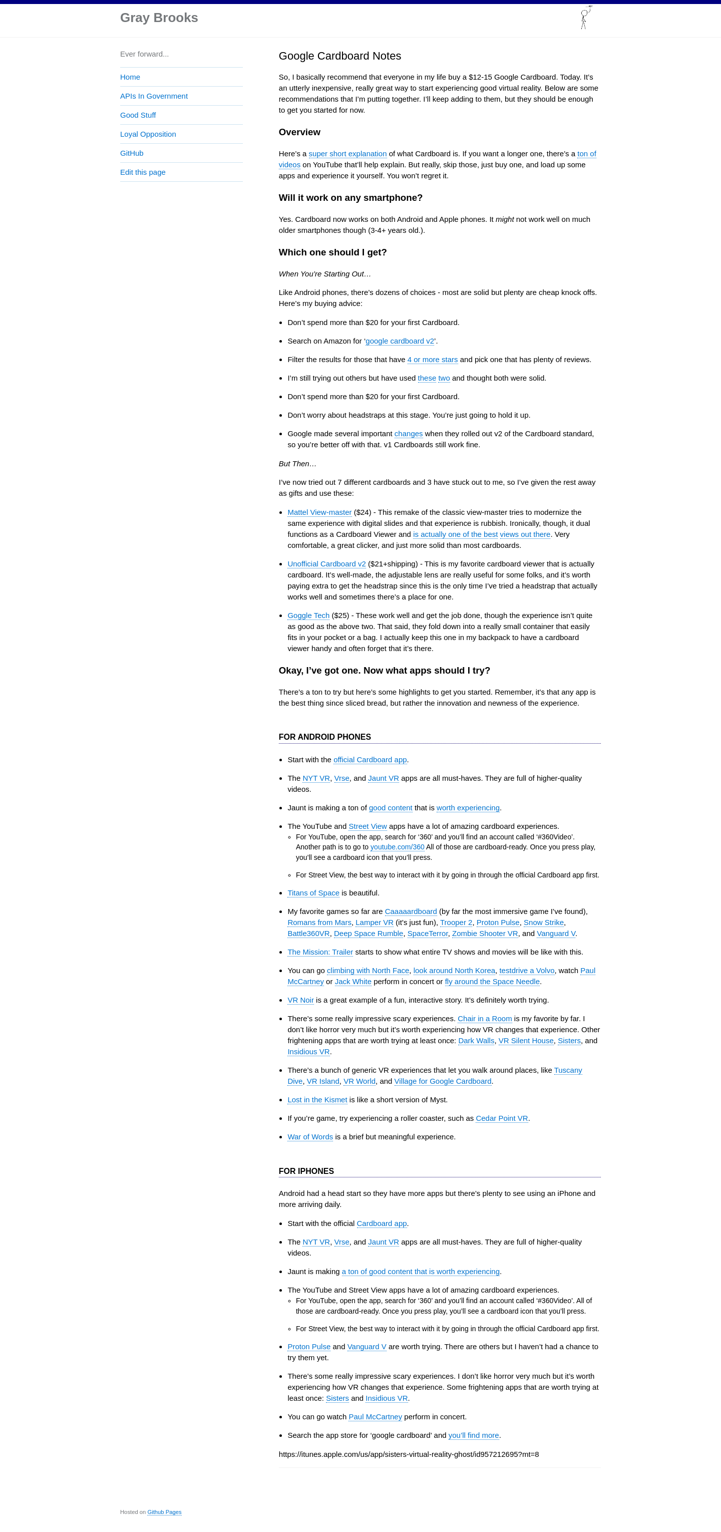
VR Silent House (526, 1040)
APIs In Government (154, 96)
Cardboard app (382, 1223)
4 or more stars (433, 359)
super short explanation (348, 153)
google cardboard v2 (400, 341)
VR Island (323, 1081)
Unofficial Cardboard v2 (326, 563)
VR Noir (300, 1000)
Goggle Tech (308, 615)
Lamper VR (374, 922)
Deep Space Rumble (368, 933)
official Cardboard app (370, 759)
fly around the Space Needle (492, 981)
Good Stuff (138, 115)
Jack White (353, 981)
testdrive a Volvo (526, 970)
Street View (367, 826)
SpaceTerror (428, 933)
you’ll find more (474, 1435)
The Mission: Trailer (320, 952)
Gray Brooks (159, 17)
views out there (525, 534)
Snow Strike (544, 922)
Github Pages (164, 1512)
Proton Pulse (498, 922)
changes (409, 433)
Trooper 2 (456, 922)
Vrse (341, 778)
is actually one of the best (455, 534)
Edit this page (143, 172)
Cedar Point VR (502, 1118)
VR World (359, 1081)
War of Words (310, 1136)
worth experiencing (468, 807)
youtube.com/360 (398, 847)
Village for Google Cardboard (443, 1081)
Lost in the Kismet (317, 1099)
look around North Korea (454, 970)
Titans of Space (313, 892)
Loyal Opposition (148, 134)
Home (130, 77)
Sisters (569, 1040)
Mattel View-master (319, 512)
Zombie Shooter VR (485, 933)
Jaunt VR (383, 778)
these (427, 378)
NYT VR (316, 778)
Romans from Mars (319, 922)
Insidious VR (308, 1051)
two (444, 378)
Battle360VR (308, 933)
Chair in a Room (485, 1018)
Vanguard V (556, 933)
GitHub (132, 153)
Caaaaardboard (411, 911)
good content (391, 807)
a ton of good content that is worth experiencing (421, 1271)
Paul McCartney (375, 1416)
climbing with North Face (368, 970)
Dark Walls (476, 1040)
